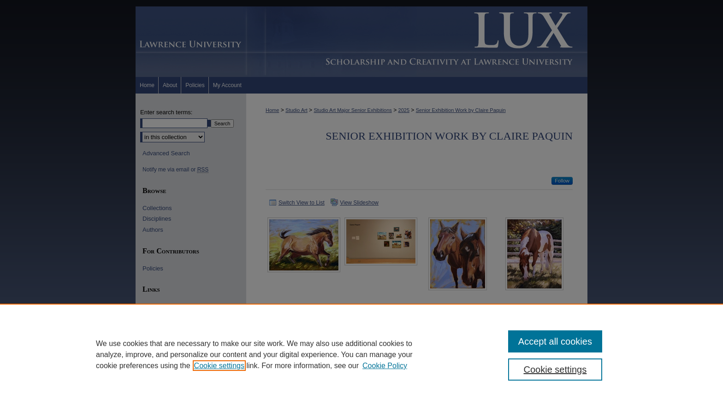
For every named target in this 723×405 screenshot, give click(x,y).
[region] (361, 354)
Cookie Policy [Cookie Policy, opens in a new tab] (384, 366)
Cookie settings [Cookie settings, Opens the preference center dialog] (555, 369)
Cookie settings (219, 366)
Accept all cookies (555, 341)
